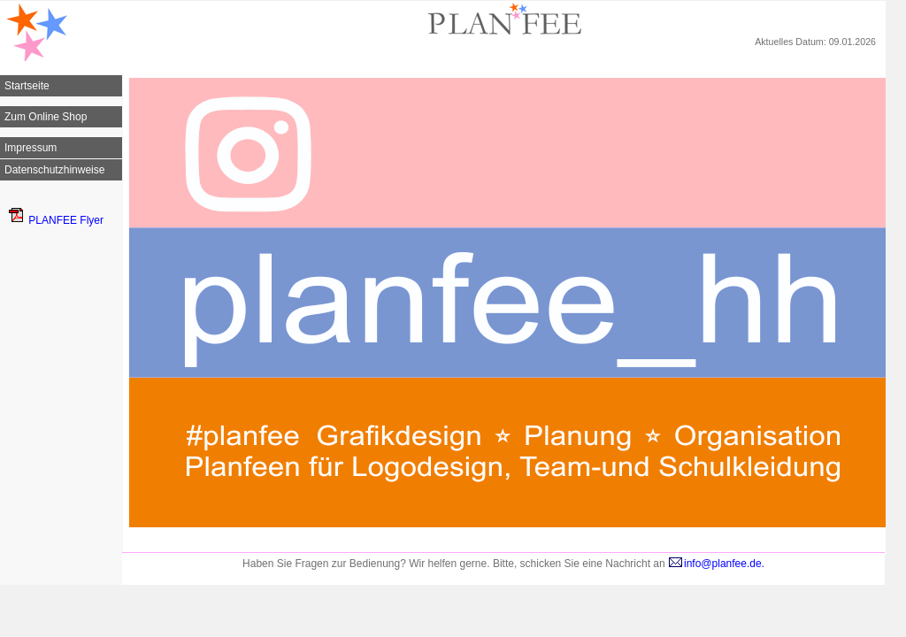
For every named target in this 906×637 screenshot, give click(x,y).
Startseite (27, 86)
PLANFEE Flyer (56, 220)
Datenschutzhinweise (54, 170)
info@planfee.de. (716, 563)
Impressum (30, 148)
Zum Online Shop (45, 117)
